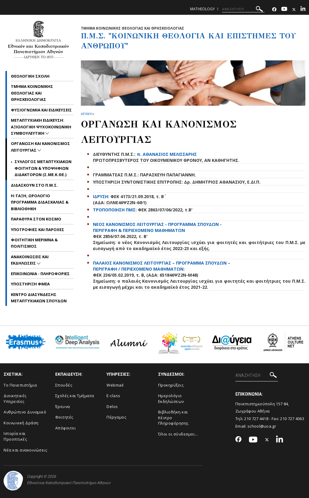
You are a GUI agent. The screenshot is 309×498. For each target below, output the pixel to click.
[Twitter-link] (294, 9)
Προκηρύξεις (171, 385)
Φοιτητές (64, 417)
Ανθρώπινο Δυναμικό (25, 412)
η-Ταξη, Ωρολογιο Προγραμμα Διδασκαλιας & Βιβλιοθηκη (39, 202)
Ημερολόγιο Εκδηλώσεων (171, 398)
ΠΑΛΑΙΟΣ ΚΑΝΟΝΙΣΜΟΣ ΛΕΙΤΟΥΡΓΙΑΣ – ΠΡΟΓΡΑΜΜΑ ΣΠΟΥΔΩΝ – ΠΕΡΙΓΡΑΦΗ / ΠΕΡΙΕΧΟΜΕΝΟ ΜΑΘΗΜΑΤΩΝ (161, 266)
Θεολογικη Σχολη (30, 76)
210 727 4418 (256, 418)
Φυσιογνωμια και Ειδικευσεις (41, 110)
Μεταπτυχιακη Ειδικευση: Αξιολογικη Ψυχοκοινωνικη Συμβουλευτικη (41, 126)
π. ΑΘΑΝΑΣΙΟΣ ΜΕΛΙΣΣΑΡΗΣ (167, 154)
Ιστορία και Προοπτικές (15, 436)
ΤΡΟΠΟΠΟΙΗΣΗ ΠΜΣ (114, 210)
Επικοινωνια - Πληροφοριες (40, 273)
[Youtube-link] (284, 9)
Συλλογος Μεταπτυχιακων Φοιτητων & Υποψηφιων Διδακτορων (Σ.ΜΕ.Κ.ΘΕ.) (43, 168)
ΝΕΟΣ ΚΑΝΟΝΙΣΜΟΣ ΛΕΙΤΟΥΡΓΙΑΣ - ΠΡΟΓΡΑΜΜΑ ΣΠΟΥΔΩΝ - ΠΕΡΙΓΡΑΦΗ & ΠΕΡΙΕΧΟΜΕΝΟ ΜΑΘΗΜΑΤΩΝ (157, 227)
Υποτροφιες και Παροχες (37, 229)
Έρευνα (62, 406)
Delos (112, 406)
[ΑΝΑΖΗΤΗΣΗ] (243, 9)
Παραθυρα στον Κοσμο (36, 219)
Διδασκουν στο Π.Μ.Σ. (34, 185)
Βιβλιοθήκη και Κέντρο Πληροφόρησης (173, 417)
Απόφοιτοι (65, 428)
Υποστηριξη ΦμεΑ (30, 284)
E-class (113, 395)
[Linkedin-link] (303, 9)
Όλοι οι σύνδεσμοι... (178, 434)
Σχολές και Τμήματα (74, 395)
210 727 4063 (292, 418)
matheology (202, 8)
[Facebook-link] (274, 9)
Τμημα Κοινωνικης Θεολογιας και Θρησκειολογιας (32, 93)
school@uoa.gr (261, 426)
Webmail (115, 385)
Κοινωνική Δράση (21, 423)
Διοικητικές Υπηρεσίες (15, 398)
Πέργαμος (116, 417)
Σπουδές (63, 385)
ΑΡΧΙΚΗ (86, 113)
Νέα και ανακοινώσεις (25, 450)
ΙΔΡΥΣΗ (100, 196)
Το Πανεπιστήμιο (20, 385)
